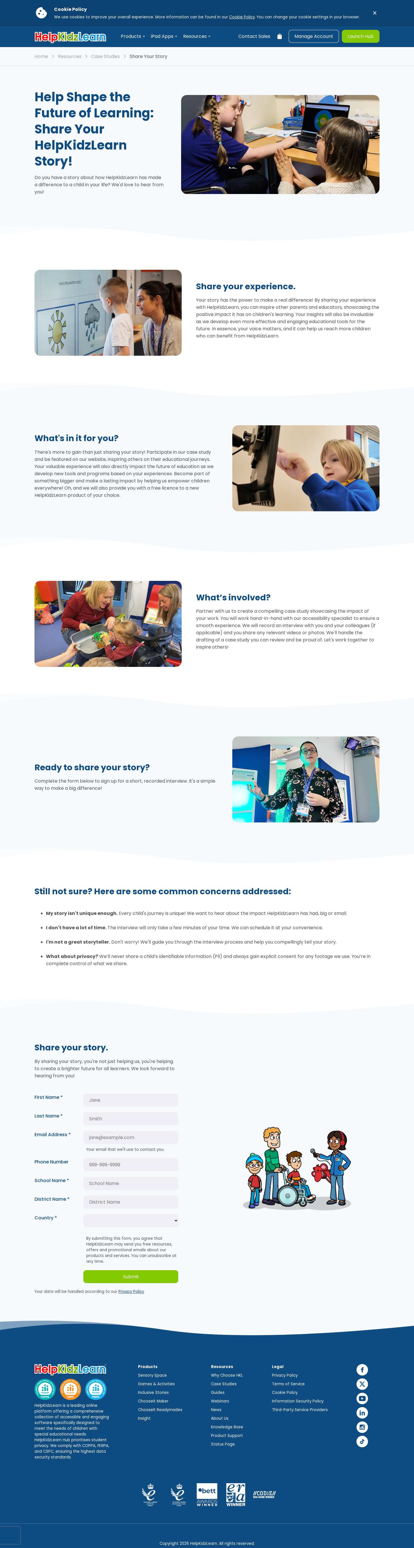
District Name (52, 1199)
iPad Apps (162, 36)
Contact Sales (254, 36)
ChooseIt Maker (153, 1401)
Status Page (223, 1444)
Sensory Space (152, 1375)
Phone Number (51, 1162)
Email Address (52, 1134)
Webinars (220, 1401)
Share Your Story (148, 56)
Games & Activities (156, 1384)
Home (41, 56)
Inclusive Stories (153, 1392)
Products (131, 36)
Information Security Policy (297, 1401)
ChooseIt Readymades (160, 1410)
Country (45, 1218)
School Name (51, 1180)
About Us (220, 1418)
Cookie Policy (242, 17)
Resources (195, 36)
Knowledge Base (227, 1427)
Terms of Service (288, 1384)
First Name (48, 1097)
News (216, 1410)
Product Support (227, 1435)
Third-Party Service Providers (300, 1410)
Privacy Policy (131, 1291)
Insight (144, 1418)
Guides (218, 1392)
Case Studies (105, 56)
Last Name (48, 1116)
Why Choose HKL (227, 1375)
